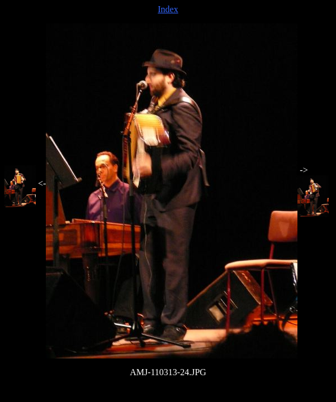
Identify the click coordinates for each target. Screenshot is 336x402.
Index (168, 9)
